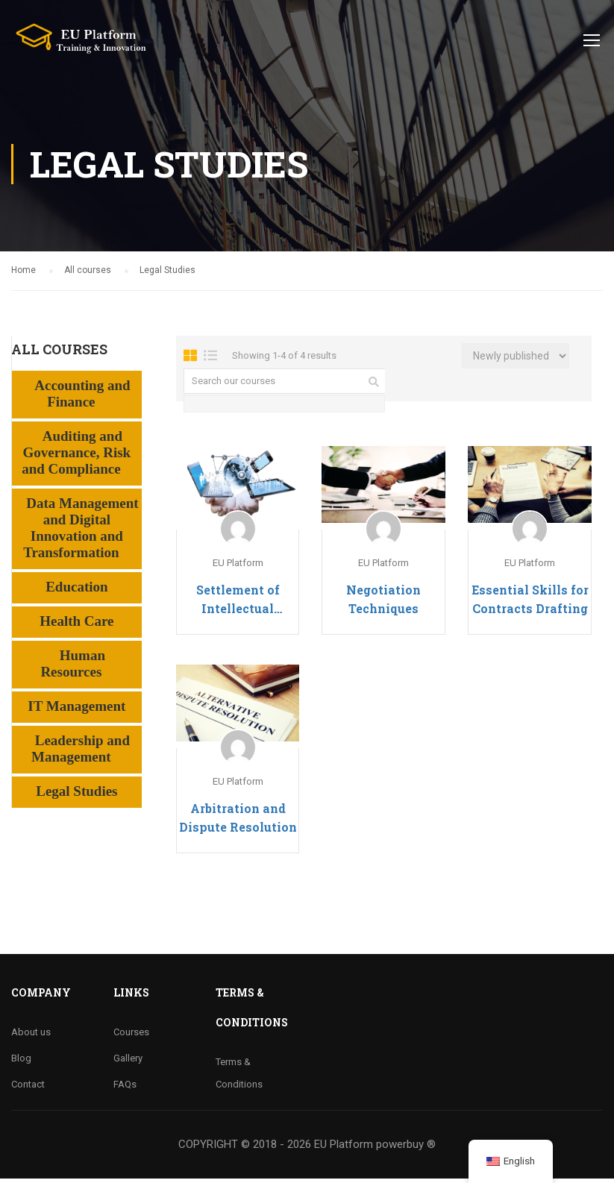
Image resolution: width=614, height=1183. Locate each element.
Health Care (76, 625)
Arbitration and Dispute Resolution (238, 822)
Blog (21, 1062)
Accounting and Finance (82, 398)
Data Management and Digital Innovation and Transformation (80, 532)
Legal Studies (76, 795)
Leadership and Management (80, 753)
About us (31, 1036)
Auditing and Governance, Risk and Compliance (76, 457)
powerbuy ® (406, 1148)
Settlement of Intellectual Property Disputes (237, 604)
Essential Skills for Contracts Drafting (530, 603)
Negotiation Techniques (383, 603)
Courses (131, 1036)
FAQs (125, 1088)
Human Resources (72, 668)
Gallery (127, 1062)
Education (76, 591)
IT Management (76, 710)
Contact (28, 1088)
